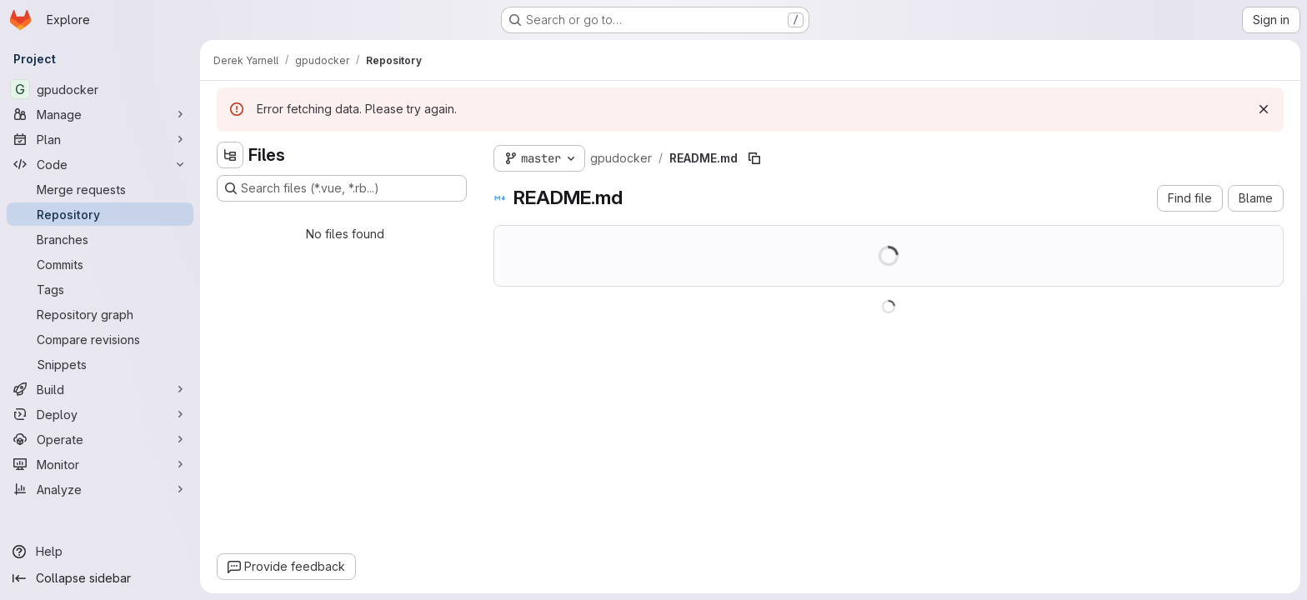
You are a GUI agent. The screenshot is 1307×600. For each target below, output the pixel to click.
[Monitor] (100, 464)
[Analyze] (100, 489)
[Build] (100, 389)
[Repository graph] (100, 314)
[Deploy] (100, 414)
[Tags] (100, 289)
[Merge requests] (100, 189)
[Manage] (100, 114)
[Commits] (100, 264)
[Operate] (100, 439)
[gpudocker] (100, 89)
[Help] (100, 551)
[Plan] (100, 139)
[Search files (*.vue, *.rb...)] (342, 188)
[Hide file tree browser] (230, 155)
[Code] (100, 164)
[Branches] (100, 239)
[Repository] (100, 214)
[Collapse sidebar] (100, 578)
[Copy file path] (754, 158)
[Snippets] (100, 364)
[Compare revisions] (100, 339)
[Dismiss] (1264, 109)
